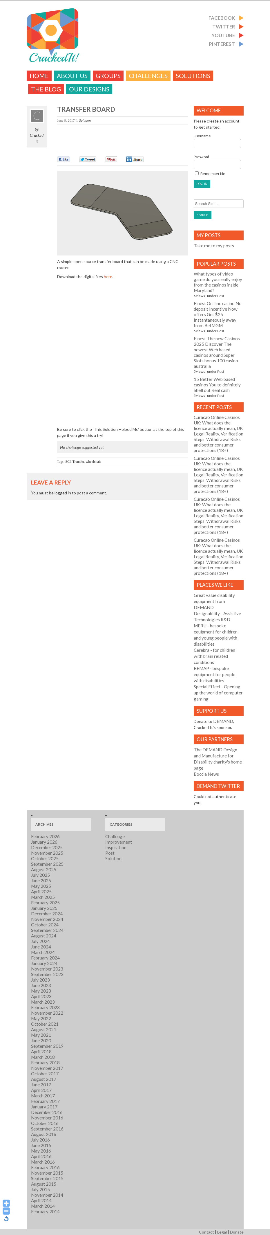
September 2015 (47, 1178)
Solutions (193, 75)
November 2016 (47, 1117)
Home (39, 75)
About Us (72, 75)
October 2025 (45, 858)
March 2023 (43, 1001)
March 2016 (43, 1161)
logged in (63, 492)
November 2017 (47, 1068)
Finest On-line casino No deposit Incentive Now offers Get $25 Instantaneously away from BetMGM (218, 314)
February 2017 (45, 1101)
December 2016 (47, 1112)
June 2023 (41, 985)
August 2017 (43, 1079)
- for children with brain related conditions (214, 656)
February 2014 (45, 1211)
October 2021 (45, 1024)
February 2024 (45, 957)
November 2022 (47, 1013)
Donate (237, 1231)
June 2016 (41, 1145)
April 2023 (41, 996)
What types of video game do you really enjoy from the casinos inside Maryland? (218, 282)
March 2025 (43, 897)
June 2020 (41, 1040)
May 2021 (41, 1035)
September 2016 (47, 1128)
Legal (222, 1231)
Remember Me (210, 173)
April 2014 (41, 1200)
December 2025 (47, 847)
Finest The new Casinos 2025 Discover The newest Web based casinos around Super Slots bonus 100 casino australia (217, 352)
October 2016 (45, 1123)
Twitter (223, 27)
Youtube (223, 35)
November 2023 (47, 968)
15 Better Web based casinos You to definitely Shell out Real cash (217, 385)
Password (217, 162)
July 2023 (40, 979)
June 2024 (41, 946)
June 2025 (41, 880)
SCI (68, 462)
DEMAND (223, 721)
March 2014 (43, 1206)
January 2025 (44, 908)
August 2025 (43, 869)
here (108, 276)
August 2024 (43, 935)
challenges (148, 75)
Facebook (222, 18)
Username (217, 141)
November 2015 (47, 1172)
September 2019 (47, 1046)
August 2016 (43, 1134)
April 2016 (41, 1156)
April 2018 (41, 1051)
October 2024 (45, 924)
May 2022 (41, 1018)
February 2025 (45, 902)
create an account (223, 120)
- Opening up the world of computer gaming (218, 692)
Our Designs (89, 89)
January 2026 (44, 842)
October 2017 (45, 1073)
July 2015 (40, 1189)
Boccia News (206, 774)
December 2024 (47, 913)
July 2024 (40, 941)
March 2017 (43, 1095)
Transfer (78, 462)
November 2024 (47, 919)
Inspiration (115, 847)
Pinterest (222, 44)
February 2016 (45, 1167)
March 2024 (43, 952)
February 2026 (45, 836)
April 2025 (41, 891)
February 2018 (45, 1062)
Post (220, 296)
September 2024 (47, 930)
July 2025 (40, 875)
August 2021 (43, 1029)
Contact (206, 1231)
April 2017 (41, 1090)
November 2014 (47, 1195)
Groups (108, 75)
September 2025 (47, 864)
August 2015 (43, 1184)
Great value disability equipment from (214, 601)
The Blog (46, 89)
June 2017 (41, 1084)
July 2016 (40, 1139)
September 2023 (47, 974)
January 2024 (44, 963)
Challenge (115, 836)
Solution (85, 120)
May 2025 (41, 886)
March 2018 (43, 1057)
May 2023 (41, 990)
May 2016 (41, 1150)
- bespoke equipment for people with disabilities (214, 674)
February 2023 (45, 1007)
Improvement (118, 842)
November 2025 (47, 853)
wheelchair (93, 462)
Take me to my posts (214, 245)
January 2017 (44, 1106)
